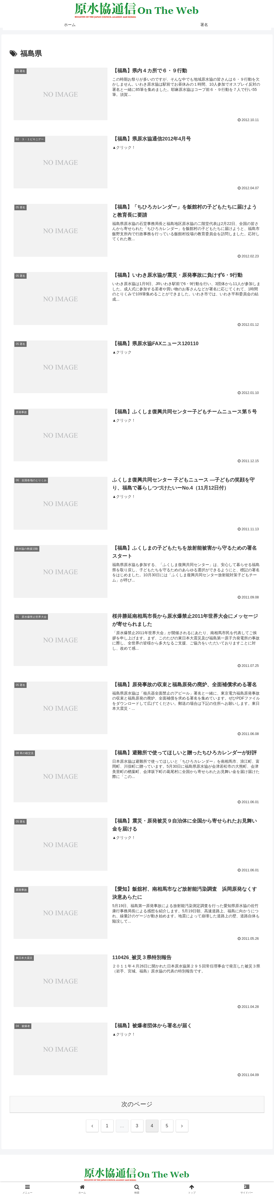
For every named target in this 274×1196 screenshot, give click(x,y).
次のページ (137, 1104)
